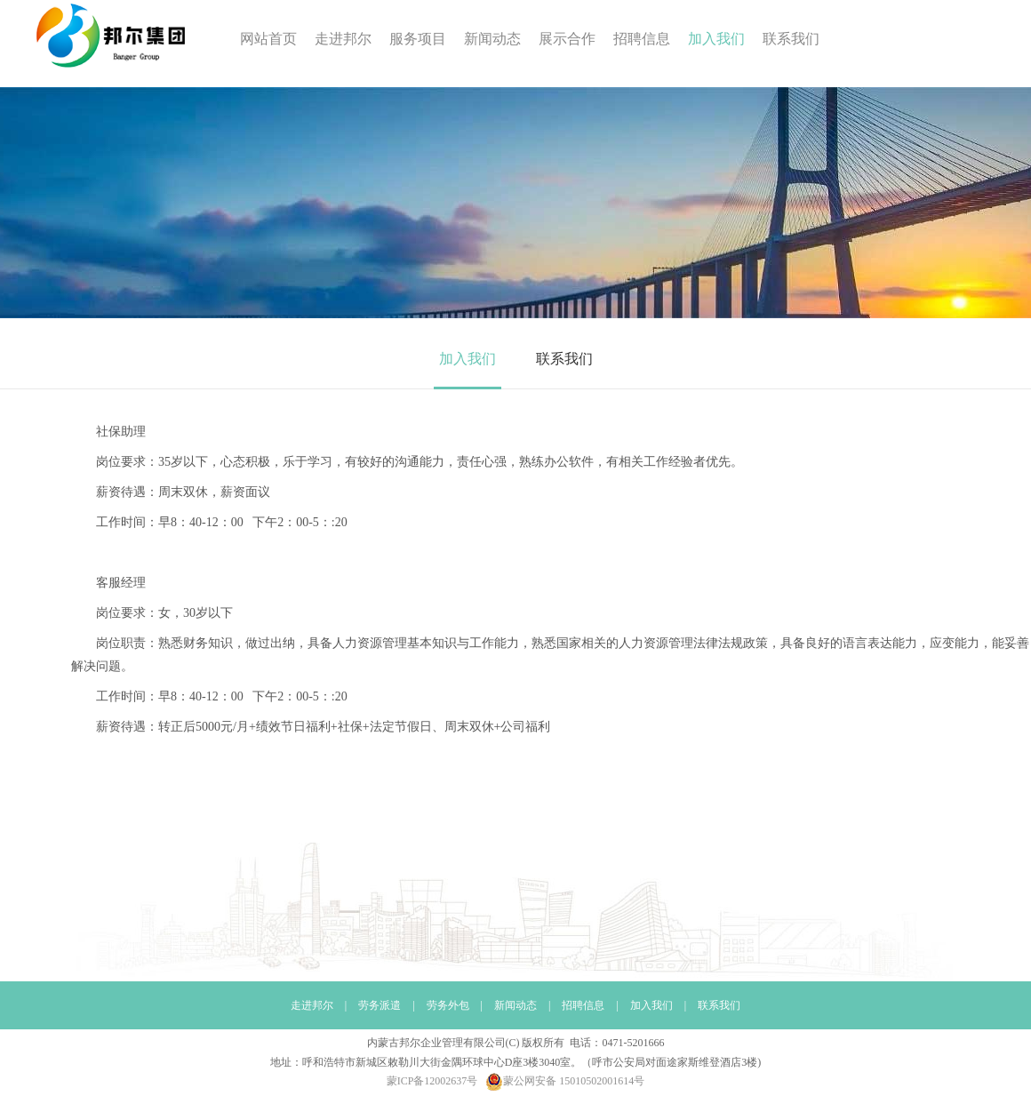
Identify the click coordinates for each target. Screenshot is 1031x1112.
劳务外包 (448, 1005)
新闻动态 (492, 38)
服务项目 (417, 38)
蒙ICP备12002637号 (432, 1081)
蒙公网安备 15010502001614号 (564, 1081)
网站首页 (268, 38)
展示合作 (567, 38)
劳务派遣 (379, 1005)
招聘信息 (641, 38)
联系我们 (791, 38)
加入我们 (716, 38)
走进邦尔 (343, 38)
